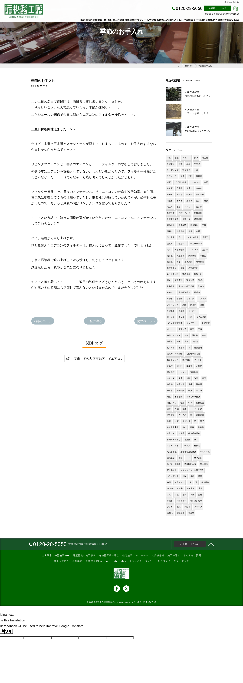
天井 (190, 384)
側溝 (190, 390)
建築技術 (186, 274)
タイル (181, 317)
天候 (200, 329)
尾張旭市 (180, 256)
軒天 (179, 341)
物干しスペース (173, 335)
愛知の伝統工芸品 (186, 286)
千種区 (203, 256)
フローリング (172, 305)
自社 (180, 237)
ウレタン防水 (196, 501)
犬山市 (187, 507)
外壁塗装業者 (172, 219)
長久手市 (200, 194)
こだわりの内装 (193, 354)
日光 (192, 495)
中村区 (197, 164)
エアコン (202, 299)
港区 (206, 182)
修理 (180, 458)
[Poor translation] (9, 631)
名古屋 (205, 158)
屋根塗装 (198, 213)
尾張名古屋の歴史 (188, 452)
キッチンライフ (173, 445)
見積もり (186, 219)
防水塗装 (192, 256)
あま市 (205, 250)
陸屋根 (170, 341)
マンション (193, 250)
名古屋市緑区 (172, 274)
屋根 (180, 164)
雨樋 (192, 427)
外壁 (169, 158)
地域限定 (200, 262)
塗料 (184, 495)
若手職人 (171, 286)
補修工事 (180, 513)
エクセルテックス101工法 (192, 470)
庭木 (196, 439)
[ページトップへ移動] (211, 544)
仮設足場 (171, 237)
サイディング (172, 170)
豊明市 (180, 194)
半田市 (180, 201)
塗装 (176, 158)
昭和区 (180, 366)
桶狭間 (197, 445)
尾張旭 (181, 311)
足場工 (205, 237)
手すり (199, 390)
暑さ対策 (186, 421)
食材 (186, 335)
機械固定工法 (190, 464)
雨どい (193, 305)
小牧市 (170, 501)
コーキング (195, 182)
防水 (196, 158)
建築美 (189, 366)
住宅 (169, 495)
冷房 (204, 335)
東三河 (170, 207)
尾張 (206, 201)
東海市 (191, 513)
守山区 (180, 188)
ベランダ (186, 158)
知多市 (201, 286)
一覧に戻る (94, 321)
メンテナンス (196, 409)
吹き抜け (186, 360)
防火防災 (200, 403)
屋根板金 (171, 458)
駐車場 (199, 384)
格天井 (170, 384)
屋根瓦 (181, 348)
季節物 (195, 335)
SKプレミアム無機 (175, 488)
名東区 (170, 188)
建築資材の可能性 (174, 354)
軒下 (190, 403)
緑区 (169, 182)
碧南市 (189, 201)
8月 (189, 482)
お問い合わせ (184, 213)
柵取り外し (172, 403)
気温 (169, 250)
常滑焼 (180, 299)
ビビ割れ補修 (180, 182)
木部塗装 (178, 397)
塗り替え (186, 170)
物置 (182, 403)
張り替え (171, 317)
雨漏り (170, 231)
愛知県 (199, 207)
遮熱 (176, 495)
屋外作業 (200, 415)
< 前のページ (43, 321)
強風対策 (190, 280)
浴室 (186, 341)
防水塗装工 (181, 243)
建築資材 (198, 348)
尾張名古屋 (172, 452)
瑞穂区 (199, 176)
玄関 (188, 378)
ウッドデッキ (192, 323)
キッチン (198, 360)
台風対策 (171, 433)
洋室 (196, 378)
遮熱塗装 (198, 219)
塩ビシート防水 (173, 464)
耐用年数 (182, 225)
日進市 (170, 201)
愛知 (198, 201)
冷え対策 (171, 378)
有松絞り (171, 292)
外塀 (184, 476)
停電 (176, 409)
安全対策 (171, 415)
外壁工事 (171, 311)
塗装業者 (190, 488)
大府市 (189, 188)
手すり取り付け (193, 397)
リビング (190, 299)
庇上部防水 (172, 470)
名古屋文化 (193, 268)
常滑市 (170, 299)
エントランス (172, 360)
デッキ (170, 507)
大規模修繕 (179, 250)
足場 (179, 207)
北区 (196, 170)
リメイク (182, 372)
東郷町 (170, 194)
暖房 (180, 378)
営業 (200, 476)
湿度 (200, 488)
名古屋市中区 (172, 427)
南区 (169, 397)
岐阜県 (181, 433)
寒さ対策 (188, 262)
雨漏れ (170, 513)
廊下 (204, 378)
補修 (182, 176)
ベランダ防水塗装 (174, 323)
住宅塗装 (205, 482)
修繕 (192, 476)
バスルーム (205, 452)
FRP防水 (198, 458)
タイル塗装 (201, 317)
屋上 (188, 164)
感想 (179, 507)
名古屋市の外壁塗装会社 (104, 602)
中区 (190, 176)
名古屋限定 (172, 268)
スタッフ (188, 207)
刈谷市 (199, 188)
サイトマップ (181, 561)
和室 (176, 421)
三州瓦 (195, 341)
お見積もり (179, 482)
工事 (204, 225)
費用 (190, 231)
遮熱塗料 (171, 225)
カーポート (193, 311)
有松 (179, 262)
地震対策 (180, 384)
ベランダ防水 (172, 476)
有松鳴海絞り (184, 292)
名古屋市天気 (196, 243)
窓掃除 (187, 439)
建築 (182, 268)
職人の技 (171, 372)
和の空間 (180, 390)
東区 (184, 305)
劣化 (200, 495)
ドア (188, 458)
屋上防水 (204, 464)
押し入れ (182, 415)
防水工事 (180, 231)
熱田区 (170, 262)
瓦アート (171, 348)
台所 (190, 317)
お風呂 (199, 366)
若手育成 (178, 280)
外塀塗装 (206, 323)
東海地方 (194, 372)
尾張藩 (197, 292)
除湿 (169, 421)
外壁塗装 (171, 164)
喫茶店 (187, 445)
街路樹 (201, 427)
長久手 (189, 194)
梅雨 (169, 482)
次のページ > (146, 321)
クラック (198, 507)
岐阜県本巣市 (194, 433)
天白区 (170, 256)
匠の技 (170, 366)
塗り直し (194, 225)
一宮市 (170, 390)
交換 (202, 305)
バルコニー (181, 501)
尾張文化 (198, 274)
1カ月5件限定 (192, 237)
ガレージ (171, 329)
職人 (169, 280)
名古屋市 (171, 213)
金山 (184, 427)
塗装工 (170, 243)
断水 (184, 409)
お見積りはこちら (218, 8)
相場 (198, 231)
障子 (202, 421)
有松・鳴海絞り (173, 439)
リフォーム (172, 176)
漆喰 (169, 409)
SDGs (200, 280)
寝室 (192, 329)
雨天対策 (182, 329)
